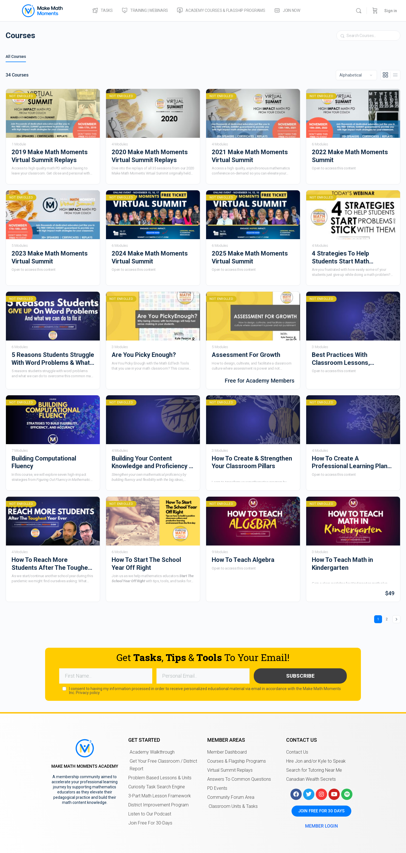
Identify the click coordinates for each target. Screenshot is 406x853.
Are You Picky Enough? (144, 354)
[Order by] (356, 75)
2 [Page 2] (388, 618)
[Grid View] (385, 75)
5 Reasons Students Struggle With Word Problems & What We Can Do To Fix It (53, 358)
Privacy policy (88, 692)
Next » (396, 619)
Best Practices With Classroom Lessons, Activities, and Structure (346, 358)
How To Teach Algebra (243, 559)
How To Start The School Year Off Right (146, 563)
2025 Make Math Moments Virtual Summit (250, 257)
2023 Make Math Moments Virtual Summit (50, 257)
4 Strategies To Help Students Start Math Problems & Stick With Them (352, 257)
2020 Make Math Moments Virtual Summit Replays (150, 156)
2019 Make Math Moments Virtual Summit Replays (50, 156)
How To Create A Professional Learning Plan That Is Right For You (349, 462)
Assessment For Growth (246, 354)
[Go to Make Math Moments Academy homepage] (42, 10)
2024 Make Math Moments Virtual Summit (150, 257)
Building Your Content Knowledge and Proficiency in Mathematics (153, 462)
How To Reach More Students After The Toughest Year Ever (53, 563)
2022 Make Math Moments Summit (350, 156)
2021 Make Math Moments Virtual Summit (250, 156)
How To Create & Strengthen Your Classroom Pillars (252, 462)
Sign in (390, 10)
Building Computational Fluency (44, 462)
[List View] (395, 75)
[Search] (358, 10)
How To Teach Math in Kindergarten (342, 563)
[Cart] (375, 10)
